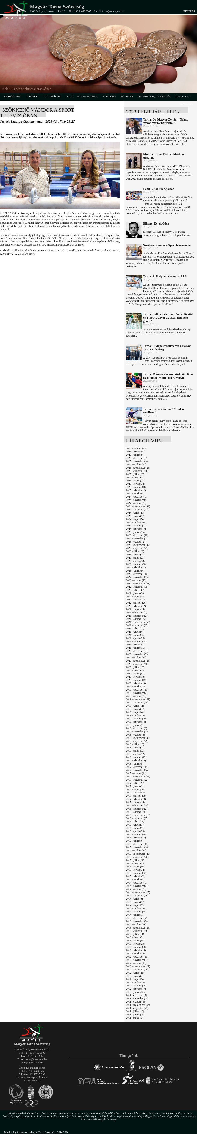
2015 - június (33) (135, 863)
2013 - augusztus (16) (137, 930)
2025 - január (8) (134, 493)
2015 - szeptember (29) (138, 853)
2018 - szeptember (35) (138, 737)
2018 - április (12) (135, 753)
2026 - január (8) (134, 454)
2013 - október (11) (136, 924)
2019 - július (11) (135, 705)
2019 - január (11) (135, 725)
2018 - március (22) (136, 757)
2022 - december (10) (137, 573)
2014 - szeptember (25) (138, 892)
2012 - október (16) (136, 963)
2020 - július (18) (135, 667)
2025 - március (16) (136, 487)
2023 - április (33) (135, 560)
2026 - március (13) (136, 448)
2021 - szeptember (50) (138, 622)
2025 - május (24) (135, 480)
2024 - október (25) (136, 503)
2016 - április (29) (135, 831)
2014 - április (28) (135, 908)
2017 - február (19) (136, 799)
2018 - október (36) (136, 734)
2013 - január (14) (135, 953)
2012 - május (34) (135, 979)
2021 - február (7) (135, 644)
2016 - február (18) (136, 837)
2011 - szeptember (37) (138, 1004)
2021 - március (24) (136, 641)
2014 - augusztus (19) (137, 895)
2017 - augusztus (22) (137, 779)
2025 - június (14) (135, 477)
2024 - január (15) (135, 532)
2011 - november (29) (137, 998)
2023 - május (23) (135, 557)
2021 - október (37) (136, 618)
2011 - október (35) (136, 1001)
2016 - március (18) (136, 834)
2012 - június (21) (135, 975)
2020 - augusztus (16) (137, 663)
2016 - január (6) (134, 840)
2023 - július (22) (135, 551)
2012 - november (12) (137, 959)
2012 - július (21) (135, 972)
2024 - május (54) (135, 519)
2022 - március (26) (136, 602)
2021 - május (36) (135, 634)
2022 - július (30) (135, 589)
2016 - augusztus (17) (137, 818)
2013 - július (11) (135, 934)
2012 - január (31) (135, 992)
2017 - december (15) (137, 766)
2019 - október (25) (136, 696)
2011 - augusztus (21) (137, 1008)
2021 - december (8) (136, 612)
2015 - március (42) (136, 873)
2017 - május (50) (135, 789)
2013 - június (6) (134, 937)
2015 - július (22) (135, 860)
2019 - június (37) (135, 708)
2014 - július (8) (134, 898)
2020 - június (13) (135, 670)
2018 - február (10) (136, 760)
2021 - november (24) (137, 615)
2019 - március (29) (136, 718)
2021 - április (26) (135, 638)
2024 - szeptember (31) (138, 506)
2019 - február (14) (136, 721)
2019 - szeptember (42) (138, 699)
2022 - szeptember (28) (138, 583)
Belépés (189, 11)
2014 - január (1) (134, 914)
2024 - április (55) (135, 522)
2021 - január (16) (135, 647)
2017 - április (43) (135, 792)
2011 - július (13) (135, 1011)
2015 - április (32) (135, 869)
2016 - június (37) (135, 824)
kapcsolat (182, 96)
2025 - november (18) (137, 461)
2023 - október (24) (136, 541)
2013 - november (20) (137, 921)
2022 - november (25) (137, 577)
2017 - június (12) (135, 786)
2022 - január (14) (135, 609)
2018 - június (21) (135, 747)
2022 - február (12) (136, 606)
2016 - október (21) (136, 811)
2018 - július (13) (135, 744)
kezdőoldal (12, 96)
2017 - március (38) (136, 795)
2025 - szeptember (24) (138, 467)
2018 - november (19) (137, 731)
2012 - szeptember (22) (138, 966)
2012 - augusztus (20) (137, 969)
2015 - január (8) (134, 879)
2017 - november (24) (137, 770)
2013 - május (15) (135, 940)
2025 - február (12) (136, 490)
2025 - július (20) (135, 474)
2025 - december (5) (136, 458)
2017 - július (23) (135, 782)
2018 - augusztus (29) (137, 741)
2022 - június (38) (135, 593)
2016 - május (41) (135, 827)
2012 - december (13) (137, 956)
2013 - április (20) (135, 943)
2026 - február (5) (135, 451)
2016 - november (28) (137, 808)
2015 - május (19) (135, 866)
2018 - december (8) (136, 728)
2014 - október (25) (136, 889)
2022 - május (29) (135, 596)
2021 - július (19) (135, 628)
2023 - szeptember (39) (138, 544)
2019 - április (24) (135, 715)
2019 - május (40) (135, 712)
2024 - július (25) (135, 512)
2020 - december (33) (137, 651)
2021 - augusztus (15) (137, 625)
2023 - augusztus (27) (137, 548)
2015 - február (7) (135, 876)
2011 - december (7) (136, 995)
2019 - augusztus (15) (137, 702)
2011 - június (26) (135, 1014)
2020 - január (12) (135, 686)
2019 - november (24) (137, 692)
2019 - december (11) (137, 689)
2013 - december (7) (136, 918)
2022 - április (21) (135, 599)
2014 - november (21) (137, 885)
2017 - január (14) (135, 802)
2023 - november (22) (137, 538)
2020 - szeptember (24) (138, 660)
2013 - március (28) (136, 947)
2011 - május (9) (134, 1017)
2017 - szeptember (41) (138, 776)
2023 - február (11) (136, 567)
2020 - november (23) (137, 654)
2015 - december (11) (137, 844)
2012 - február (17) (136, 988)
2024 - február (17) (136, 528)
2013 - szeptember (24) (138, 927)
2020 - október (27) (136, 657)
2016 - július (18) (135, 821)
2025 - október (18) (136, 464)
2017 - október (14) (136, 773)
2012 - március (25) (136, 985)
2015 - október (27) (136, 850)
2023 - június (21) (135, 554)
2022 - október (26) (136, 580)
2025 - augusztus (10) (137, 470)
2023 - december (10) (137, 535)
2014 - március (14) (136, 911)
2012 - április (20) (135, 982)
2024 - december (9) (136, 496)
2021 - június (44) (135, 631)
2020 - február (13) (136, 683)
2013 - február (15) (136, 950)
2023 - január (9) (134, 570)
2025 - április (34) (135, 483)
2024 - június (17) (135, 515)
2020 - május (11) (135, 673)
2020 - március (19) (136, 680)
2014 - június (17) (135, 901)
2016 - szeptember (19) (138, 815)
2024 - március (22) (136, 525)
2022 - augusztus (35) (137, 586)
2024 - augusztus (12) (137, 509)
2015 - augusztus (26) (137, 856)
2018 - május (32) (135, 750)
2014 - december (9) (136, 882)
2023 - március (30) (136, 564)
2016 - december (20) (137, 805)
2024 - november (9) (136, 499)
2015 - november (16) (137, 847)
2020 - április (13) (135, 676)
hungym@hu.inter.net (32, 1062)
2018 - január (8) (134, 763)
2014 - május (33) (135, 905)
